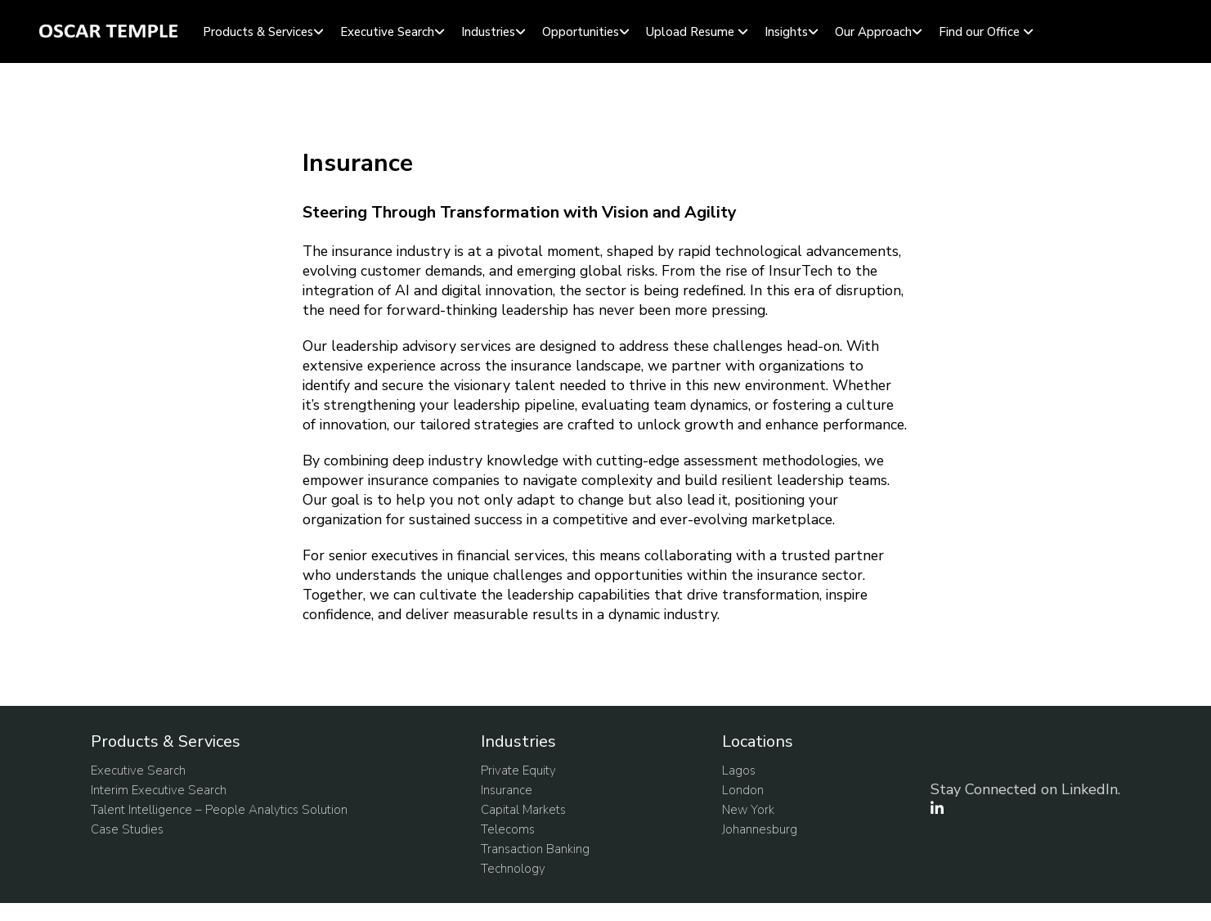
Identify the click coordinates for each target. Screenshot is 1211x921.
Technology (513, 868)
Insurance (506, 790)
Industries (488, 32)
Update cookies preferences (81, 912)
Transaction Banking (535, 849)
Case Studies (127, 829)
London (743, 790)
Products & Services (258, 32)
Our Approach (873, 32)
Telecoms (508, 829)
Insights (786, 32)
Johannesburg (759, 829)
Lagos (739, 770)
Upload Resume (690, 32)
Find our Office (979, 32)
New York (748, 810)
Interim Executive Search (159, 790)
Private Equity (518, 770)
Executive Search (387, 32)
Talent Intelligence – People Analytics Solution (219, 810)
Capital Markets (523, 810)
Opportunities (580, 32)
